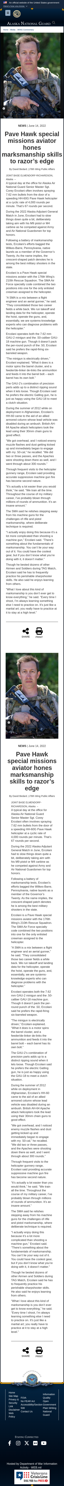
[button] (15, 6)
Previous (6, 75)
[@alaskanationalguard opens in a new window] (18, 1444)
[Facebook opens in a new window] (9, 1444)
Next (57, 75)
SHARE (26, 632)
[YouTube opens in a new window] (43, 1444)
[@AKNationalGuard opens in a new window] (26, 1444)
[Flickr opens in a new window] (35, 1444)
